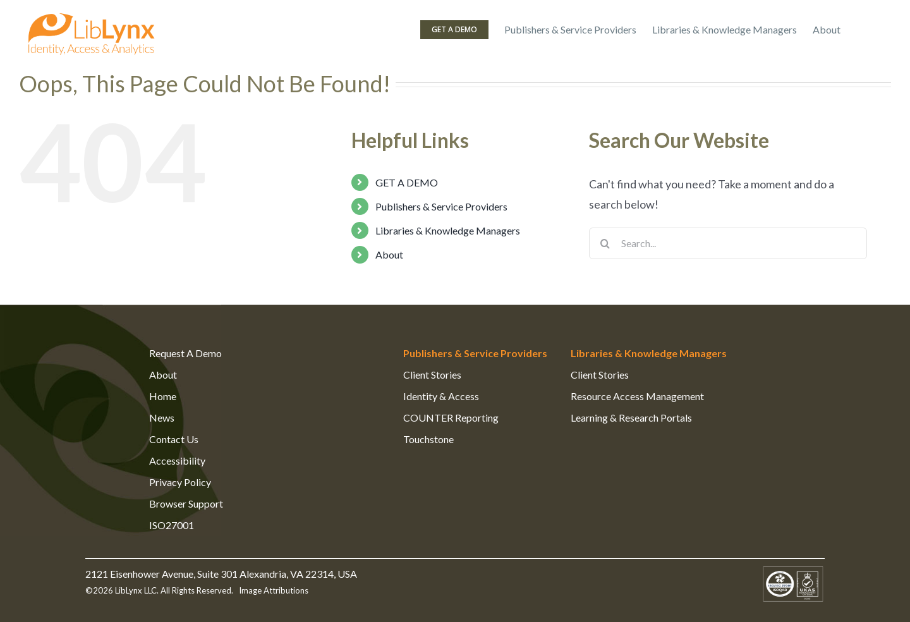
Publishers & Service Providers (441, 206)
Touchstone (428, 439)
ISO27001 (171, 525)
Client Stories (432, 375)
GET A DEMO (406, 182)
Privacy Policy (180, 482)
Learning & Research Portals (631, 418)
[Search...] (728, 243)
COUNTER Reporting (451, 418)
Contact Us (173, 439)
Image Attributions (272, 590)
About (389, 254)
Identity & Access (441, 396)
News (161, 418)
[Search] (605, 243)
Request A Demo (185, 353)
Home (162, 396)
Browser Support (186, 503)
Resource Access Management (637, 396)
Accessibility (177, 460)
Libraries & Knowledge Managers (447, 230)
